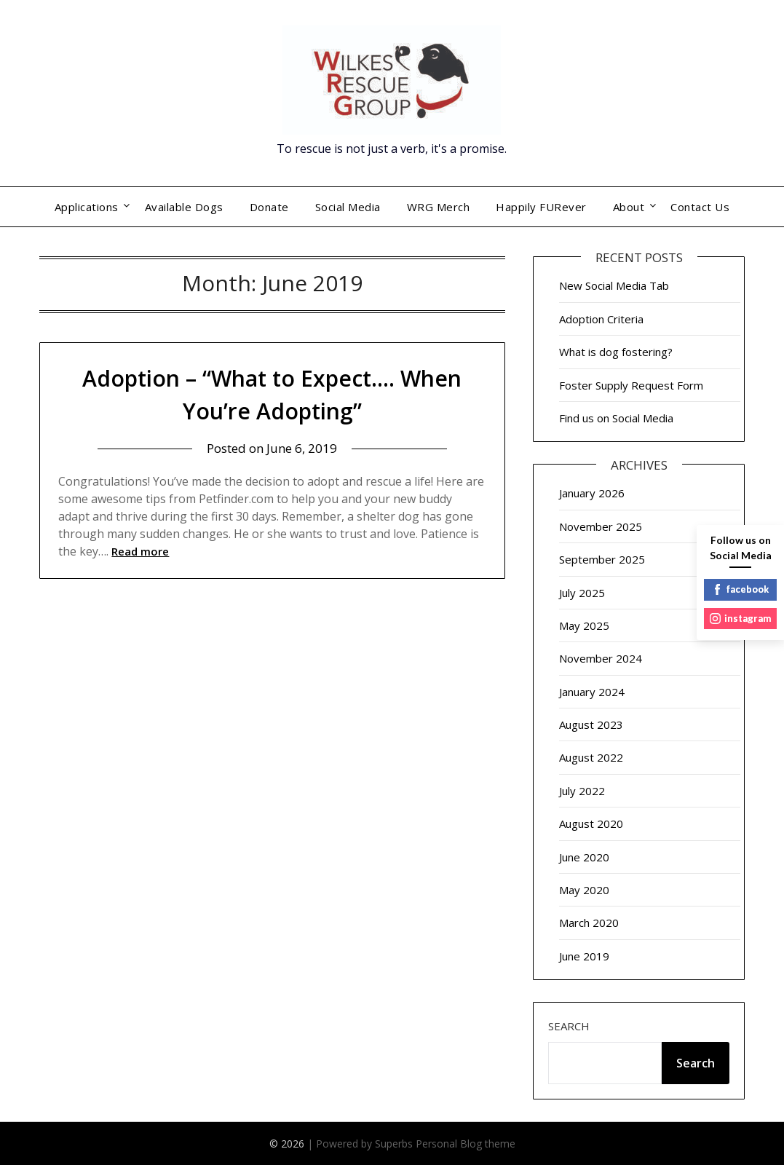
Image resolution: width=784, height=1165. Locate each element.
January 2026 (592, 493)
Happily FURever (541, 207)
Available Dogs (184, 207)
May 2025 (584, 625)
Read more (140, 551)
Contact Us (699, 207)
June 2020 (584, 857)
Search (569, 1026)
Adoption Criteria (601, 319)
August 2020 (591, 823)
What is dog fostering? (616, 351)
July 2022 (582, 790)
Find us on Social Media (616, 418)
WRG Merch (438, 207)
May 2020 (584, 889)
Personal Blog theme (465, 1143)
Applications (87, 207)
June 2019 (584, 956)
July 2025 (582, 592)
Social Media (348, 207)
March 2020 (589, 922)
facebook (740, 589)
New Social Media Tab (614, 285)
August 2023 (591, 724)
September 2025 (602, 559)
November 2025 (600, 526)
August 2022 (591, 757)
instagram (740, 618)
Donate (269, 207)
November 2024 (600, 658)
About (629, 207)
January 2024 (592, 691)
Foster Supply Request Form (631, 385)
